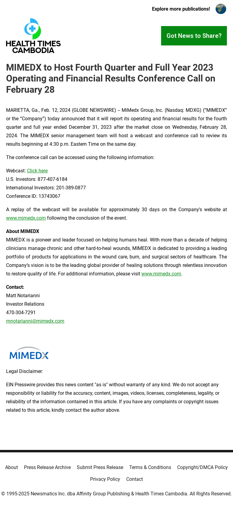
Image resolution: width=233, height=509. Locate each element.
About (11, 467)
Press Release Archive (47, 467)
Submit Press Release (100, 467)
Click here (37, 171)
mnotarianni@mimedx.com (35, 321)
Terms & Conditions (150, 467)
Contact (134, 479)
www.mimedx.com (26, 218)
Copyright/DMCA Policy (202, 467)
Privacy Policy (105, 479)
